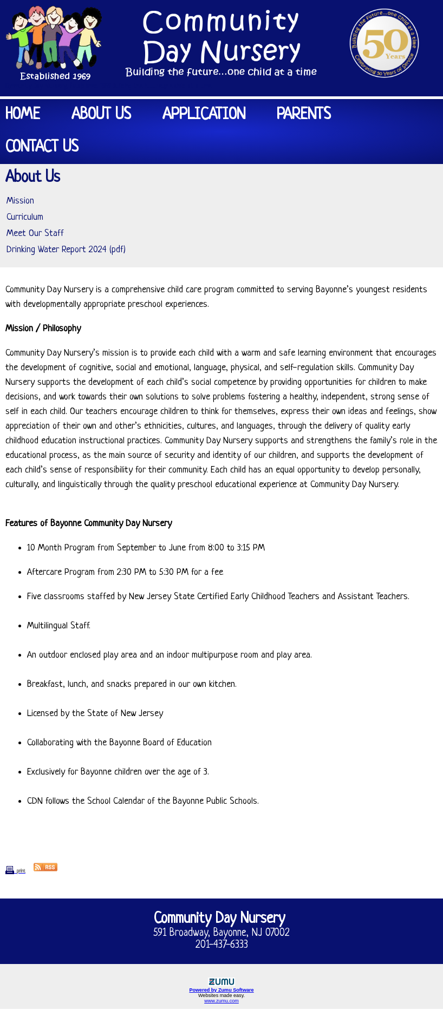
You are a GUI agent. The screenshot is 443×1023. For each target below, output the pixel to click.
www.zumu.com (221, 1001)
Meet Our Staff (35, 233)
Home (22, 115)
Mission (20, 201)
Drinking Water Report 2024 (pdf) (66, 250)
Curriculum (24, 217)
